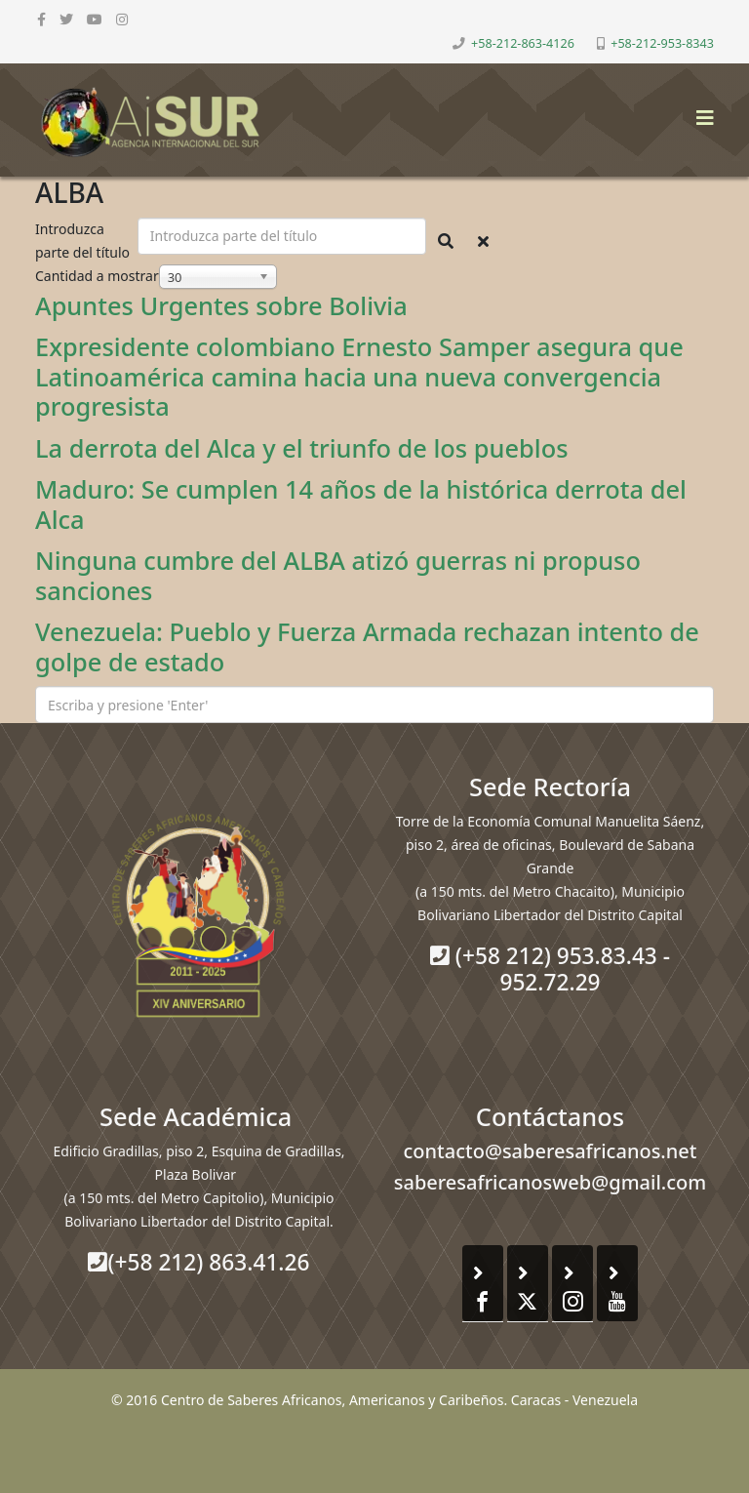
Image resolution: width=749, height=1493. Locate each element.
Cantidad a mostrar (97, 275)
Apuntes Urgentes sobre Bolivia (221, 305)
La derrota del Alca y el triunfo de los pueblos (301, 447)
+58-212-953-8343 (662, 43)
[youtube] (94, 19)
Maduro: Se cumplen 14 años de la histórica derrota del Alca (361, 503)
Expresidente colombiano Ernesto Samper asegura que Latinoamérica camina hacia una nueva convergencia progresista (359, 376)
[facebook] (41, 19)
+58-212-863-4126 (522, 43)
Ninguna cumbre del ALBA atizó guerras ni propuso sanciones (338, 575)
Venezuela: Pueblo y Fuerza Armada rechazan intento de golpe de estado (367, 646)
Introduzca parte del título (84, 241)
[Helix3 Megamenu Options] (700, 111)
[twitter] (66, 19)
